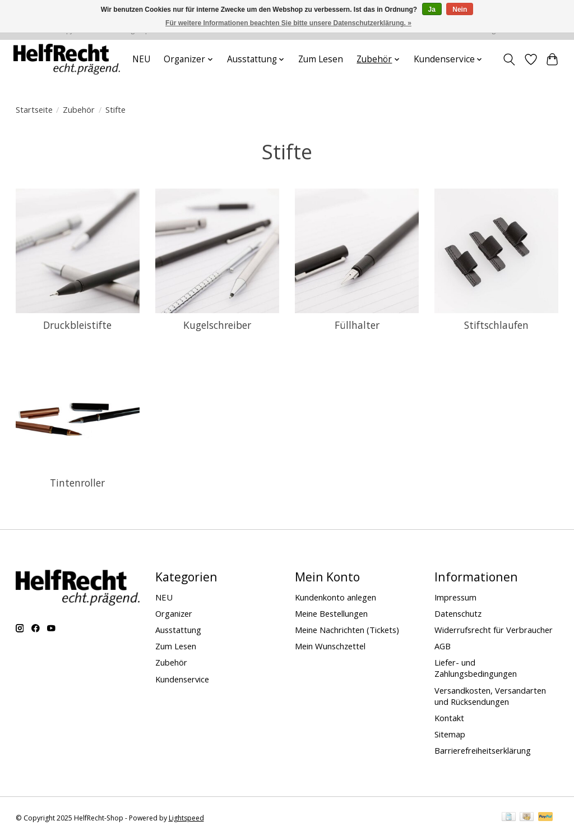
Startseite (34, 109)
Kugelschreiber (217, 325)
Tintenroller (77, 482)
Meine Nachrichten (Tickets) (347, 629)
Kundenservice (182, 679)
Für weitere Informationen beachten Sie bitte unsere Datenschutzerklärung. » (288, 23)
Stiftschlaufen (496, 325)
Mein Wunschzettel (330, 646)
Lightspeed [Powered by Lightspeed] (186, 818)
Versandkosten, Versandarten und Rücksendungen (490, 696)
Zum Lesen (320, 59)
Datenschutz (458, 613)
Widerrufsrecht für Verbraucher (493, 629)
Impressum (455, 597)
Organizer (173, 613)
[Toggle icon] (509, 59)
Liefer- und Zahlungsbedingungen (475, 668)
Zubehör (79, 109)
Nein (459, 9)
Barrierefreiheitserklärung (482, 750)
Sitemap (449, 734)
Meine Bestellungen (331, 613)
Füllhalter (357, 325)
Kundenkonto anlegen (335, 597)
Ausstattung (178, 629)
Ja (432, 9)
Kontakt (449, 717)
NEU (141, 59)
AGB (442, 646)
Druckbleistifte (77, 325)
